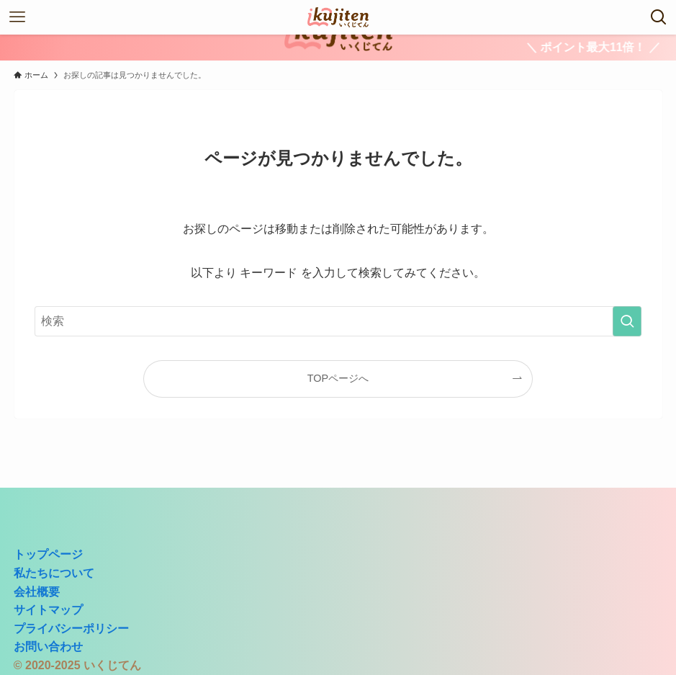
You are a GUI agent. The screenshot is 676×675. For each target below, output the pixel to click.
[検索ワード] (338, 321)
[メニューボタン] (17, 17)
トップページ (48, 554)
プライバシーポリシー (71, 628)
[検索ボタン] (658, 17)
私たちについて (54, 573)
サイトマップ (48, 610)
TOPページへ (338, 378)
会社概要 (37, 592)
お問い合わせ (48, 646)
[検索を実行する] (627, 321)
